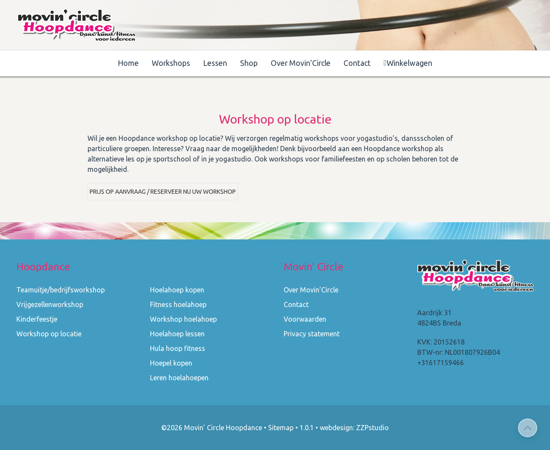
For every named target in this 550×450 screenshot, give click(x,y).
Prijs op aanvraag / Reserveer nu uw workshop (163, 191)
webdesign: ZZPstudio (354, 427)
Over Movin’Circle (301, 63)
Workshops (171, 63)
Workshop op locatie (48, 334)
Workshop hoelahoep (183, 319)
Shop (249, 63)
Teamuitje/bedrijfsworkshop (60, 290)
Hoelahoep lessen (177, 334)
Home (128, 63)
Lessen (215, 63)
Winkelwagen (408, 63)
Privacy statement (312, 334)
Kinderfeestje (36, 319)
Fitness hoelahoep (178, 304)
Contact (357, 63)
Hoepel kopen (171, 363)
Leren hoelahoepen (179, 378)
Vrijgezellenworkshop (49, 304)
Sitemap (281, 427)
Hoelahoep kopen (177, 290)
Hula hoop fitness (177, 348)
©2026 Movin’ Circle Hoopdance (211, 427)
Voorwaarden (305, 319)
